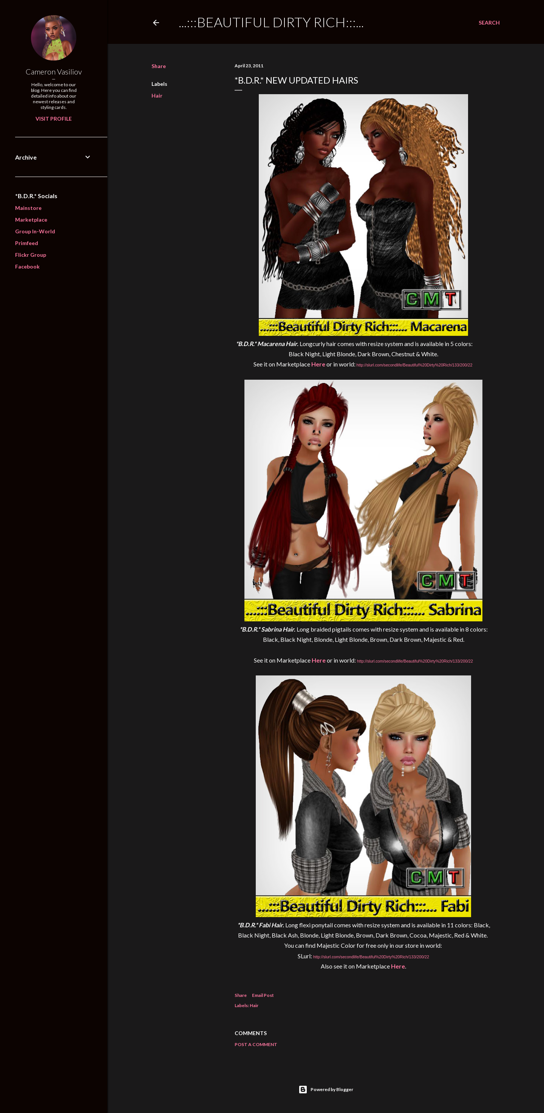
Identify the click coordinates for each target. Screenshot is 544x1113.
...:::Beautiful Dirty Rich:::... (271, 22)
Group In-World (35, 231)
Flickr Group (30, 254)
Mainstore (28, 208)
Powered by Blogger (325, 1089)
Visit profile (54, 118)
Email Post (263, 995)
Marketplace (31, 219)
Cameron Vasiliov (54, 71)
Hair (156, 95)
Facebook (27, 266)
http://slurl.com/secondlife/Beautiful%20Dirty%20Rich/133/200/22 (415, 365)
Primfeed (26, 243)
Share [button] (158, 66)
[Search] (489, 23)
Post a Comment (256, 1044)
